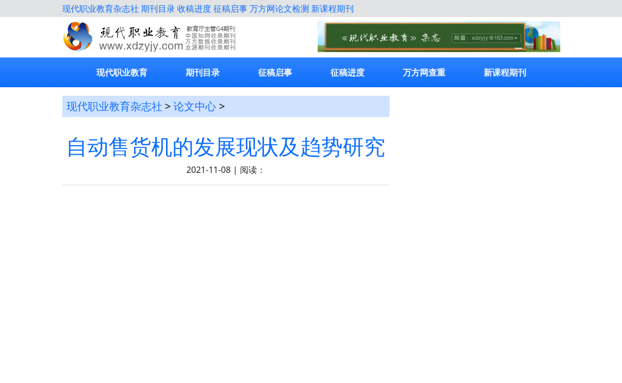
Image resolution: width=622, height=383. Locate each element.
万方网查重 (424, 72)
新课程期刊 (332, 8)
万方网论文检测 (279, 8)
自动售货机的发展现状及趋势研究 (225, 146)
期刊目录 (158, 8)
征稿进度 (347, 72)
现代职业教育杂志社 (100, 8)
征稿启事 (230, 8)
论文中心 (194, 106)
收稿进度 (194, 8)
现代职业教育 (121, 72)
